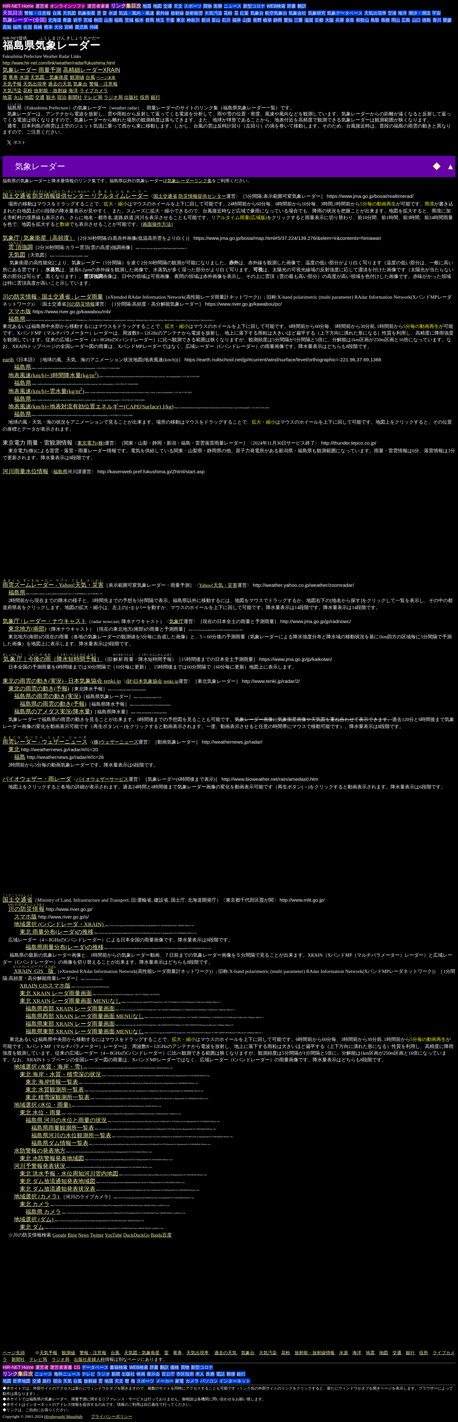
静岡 (277, 20)
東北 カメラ (35, 1204)
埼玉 (160, 20)
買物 (207, 6)
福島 (118, 20)
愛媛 (447, 20)
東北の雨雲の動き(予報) (38, 688)
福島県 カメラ (43, 1212)
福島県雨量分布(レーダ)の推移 (64, 947)
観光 (51, 97)
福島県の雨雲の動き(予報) (53, 704)
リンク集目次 (126, 6)
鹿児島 (81, 27)
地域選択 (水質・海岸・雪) (49, 1067)
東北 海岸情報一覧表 (51, 1082)
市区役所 (185, 1374)
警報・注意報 (37, 13)
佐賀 (27, 27)
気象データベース (345, 13)
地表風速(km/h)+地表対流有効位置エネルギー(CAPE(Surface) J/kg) (91, 406)
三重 (298, 20)
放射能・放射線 (50, 90)
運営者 (42, 6)
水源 (112, 13)
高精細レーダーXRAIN (91, 70)
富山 (216, 20)
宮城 (87, 20)
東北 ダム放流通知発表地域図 (57, 1181)
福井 (236, 20)
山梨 (246, 20)
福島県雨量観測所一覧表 (62, 1128)
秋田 (98, 20)
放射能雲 (194, 13)
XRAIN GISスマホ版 (45, 985)
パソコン (209, 1381)
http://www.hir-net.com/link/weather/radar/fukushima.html (59, 63)
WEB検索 (276, 6)
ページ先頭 (14, 1352)
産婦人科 (96, 1359)
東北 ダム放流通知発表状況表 (57, 1189)
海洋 (402, 13)
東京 (180, 20)
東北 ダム (32, 1227)
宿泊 (61, 97)
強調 (20, 247)
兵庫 (339, 20)
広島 (405, 20)
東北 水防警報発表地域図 (52, 1158)
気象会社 (297, 13)
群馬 (149, 20)
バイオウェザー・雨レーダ (37, 779)
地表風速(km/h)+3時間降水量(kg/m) (53, 375)
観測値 (77, 77)
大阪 (329, 20)
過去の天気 (60, 84)
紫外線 (162, 13)
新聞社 (75, 97)
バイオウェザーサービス (102, 779)
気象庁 (176, 621)
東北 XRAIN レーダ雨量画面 (56, 993)
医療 (217, 6)
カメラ (192, 1381)
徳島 (426, 20)
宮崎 (68, 27)
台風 (56, 13)
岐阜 (267, 20)
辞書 (291, 6)
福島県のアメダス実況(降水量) (53, 711)
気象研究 (317, 13)
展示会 (153, 1374)
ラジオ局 (113, 97)
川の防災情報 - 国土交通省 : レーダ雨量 (53, 297)
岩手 (77, 20)
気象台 (257, 13)
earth (8, 359)
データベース (95, 1367)
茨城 (129, 20)
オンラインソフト (68, 6)
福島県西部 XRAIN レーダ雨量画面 (70, 1008)
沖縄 (93, 27)
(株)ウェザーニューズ (115, 742)
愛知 (288, 20)
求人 (199, 1374)
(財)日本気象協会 (144, 681)
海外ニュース (67, 1374)
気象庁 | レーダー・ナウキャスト (45, 621)
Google (59, 1235)
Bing (72, 1235)
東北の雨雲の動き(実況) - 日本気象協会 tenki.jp (62, 681)
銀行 (155, 97)
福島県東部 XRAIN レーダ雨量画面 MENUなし (84, 1031)
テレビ (88, 1374)
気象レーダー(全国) (25, 20)
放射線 (177, 13)
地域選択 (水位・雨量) (43, 1105)
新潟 (205, 20)
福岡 (17, 27)
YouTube (113, 1235)
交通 (167, 6)
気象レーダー (20, 70)
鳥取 (375, 20)
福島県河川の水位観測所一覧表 (71, 1135)
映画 (140, 1374)
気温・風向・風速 (136, 13)
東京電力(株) (90, 443)
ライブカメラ (94, 90)
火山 (18, 97)
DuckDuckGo (136, 1235)
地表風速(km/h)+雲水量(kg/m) (46, 391)
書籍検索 (119, 1367)
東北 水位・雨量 (40, 1112)
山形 (108, 20)
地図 (157, 6)
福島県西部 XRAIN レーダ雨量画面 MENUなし (84, 1016)
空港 (392, 13)
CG (77, 1367)
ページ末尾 (105, 77)
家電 (179, 1381)
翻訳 (301, 6)
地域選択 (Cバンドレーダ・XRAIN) (59, 924)
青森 (67, 20)
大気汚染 (213, 13)
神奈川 (193, 20)
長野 (257, 20)
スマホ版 (19, 311)
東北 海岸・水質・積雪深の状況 (60, 1074)
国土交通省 (165, 196)
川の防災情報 (80, 304)
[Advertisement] (91, 166)
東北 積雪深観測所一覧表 (57, 1097)
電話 (220, 1374)
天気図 (69, 13)
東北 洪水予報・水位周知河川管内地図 (69, 1173)
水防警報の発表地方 (40, 1151)
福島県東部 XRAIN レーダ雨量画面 (70, 1024)
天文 (178, 6)
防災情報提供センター (202, 196)
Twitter (97, 1235)
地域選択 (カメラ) (37, 1196)
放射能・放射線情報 (315, 1352)
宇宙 (436, 13)
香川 (437, 20)
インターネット (234, 1381)
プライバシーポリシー (111, 1416)
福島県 (16, 319)
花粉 (228, 13)
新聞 (115, 1374)
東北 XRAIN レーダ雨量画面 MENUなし (70, 1001)
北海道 (54, 20)
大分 (58, 27)
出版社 (131, 97)
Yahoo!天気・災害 (218, 585)
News (83, 1235)
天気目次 (13, 13)
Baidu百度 (161, 1235)
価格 (174, 1367)
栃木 (139, 20)
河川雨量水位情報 (25, 471)
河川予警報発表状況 (40, 1166)
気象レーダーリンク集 (189, 180)
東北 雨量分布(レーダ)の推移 (57, 932)
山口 (416, 20)
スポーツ (193, 6)
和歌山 (362, 20)
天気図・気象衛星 (49, 77)
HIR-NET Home (18, 6)
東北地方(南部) (27, 629)
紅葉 (244, 13)
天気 (67, 1381)
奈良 (349, 20)
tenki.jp (170, 681)
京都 (319, 20)
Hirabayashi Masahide (63, 1416)
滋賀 (308, 20)
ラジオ (103, 1374)
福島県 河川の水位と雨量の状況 (66, 1120)
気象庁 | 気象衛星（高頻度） (39, 238)
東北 (14, 749)
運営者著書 (98, 6)
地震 (146, 6)
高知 (7, 27)
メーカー (165, 1381)
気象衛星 (86, 13)
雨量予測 (49, 70)
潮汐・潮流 (419, 13)
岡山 (395, 20)
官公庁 (168, 1374)
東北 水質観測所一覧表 (54, 1089)
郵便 (230, 1374)
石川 (226, 20)
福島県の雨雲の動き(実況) (47, 696)
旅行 (46, 1381)
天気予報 (12, 84)
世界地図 (22, 1381)
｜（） (52, 659)
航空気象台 (276, 13)
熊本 (48, 27)
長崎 (37, 27)
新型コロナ (254, 6)
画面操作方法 (156, 224)
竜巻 (13, 77)
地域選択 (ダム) (34, 1219)
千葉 (170, 20)
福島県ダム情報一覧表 (59, 1143)
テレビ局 (92, 97)
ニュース (232, 6)
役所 (144, 97)
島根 (385, 20)
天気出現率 (375, 13)
